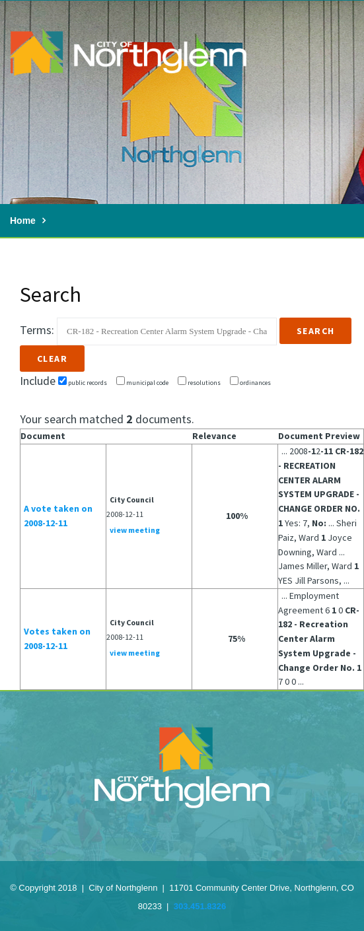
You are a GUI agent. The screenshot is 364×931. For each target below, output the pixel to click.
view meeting (135, 530)
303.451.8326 (200, 906)
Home (23, 220)
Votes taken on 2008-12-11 (57, 638)
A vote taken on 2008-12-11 (58, 515)
